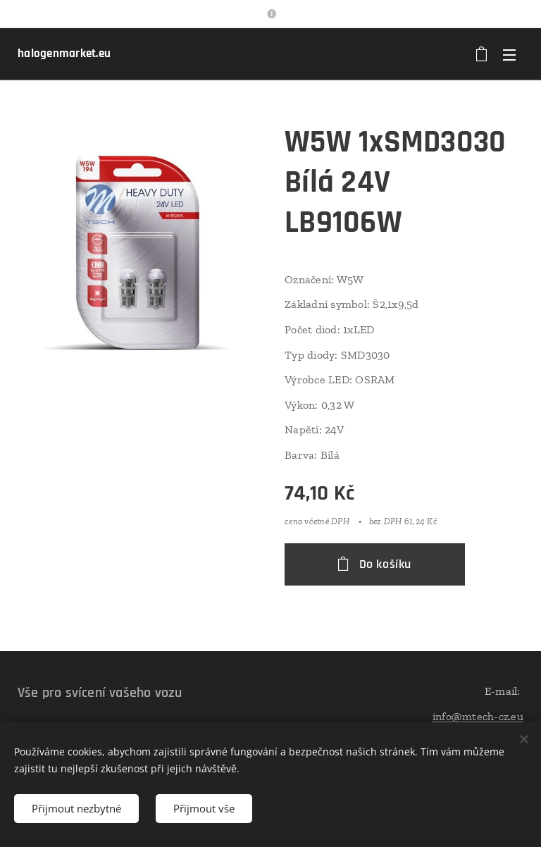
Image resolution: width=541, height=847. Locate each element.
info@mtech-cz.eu (478, 716)
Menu (509, 55)
